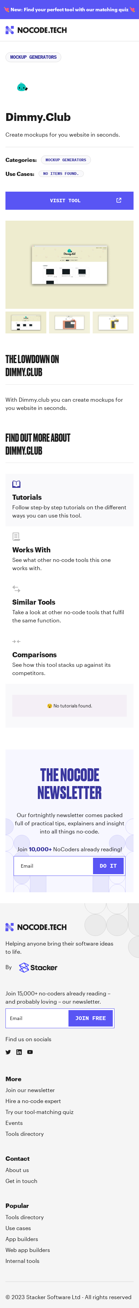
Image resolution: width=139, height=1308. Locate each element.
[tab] (25, 322)
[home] (36, 30)
